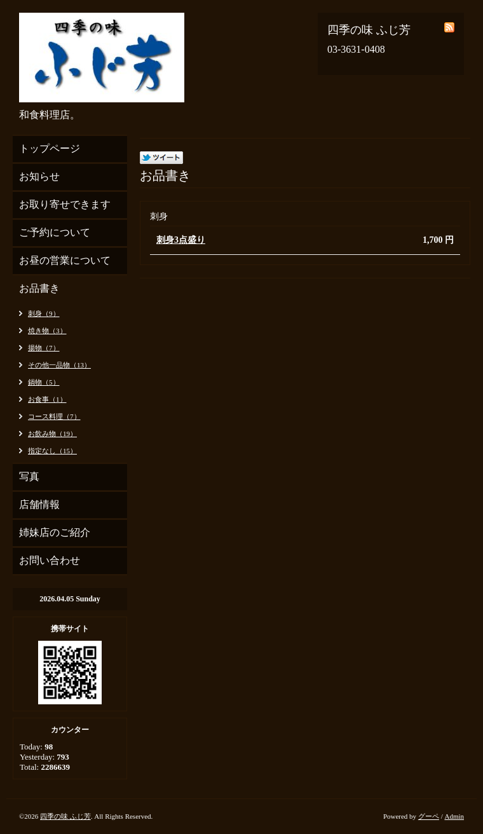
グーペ (428, 816)
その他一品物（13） (59, 365)
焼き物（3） (47, 330)
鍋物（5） (44, 382)
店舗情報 (39, 504)
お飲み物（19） (52, 433)
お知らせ (39, 176)
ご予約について (54, 232)
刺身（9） (44, 313)
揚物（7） (44, 348)
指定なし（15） (52, 451)
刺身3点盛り (180, 240)
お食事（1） (47, 399)
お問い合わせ (49, 560)
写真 (29, 476)
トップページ (49, 148)
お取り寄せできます (65, 204)
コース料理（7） (54, 416)
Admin (454, 816)
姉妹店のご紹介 (54, 532)
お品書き (39, 288)
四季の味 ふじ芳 (65, 816)
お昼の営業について (65, 260)
